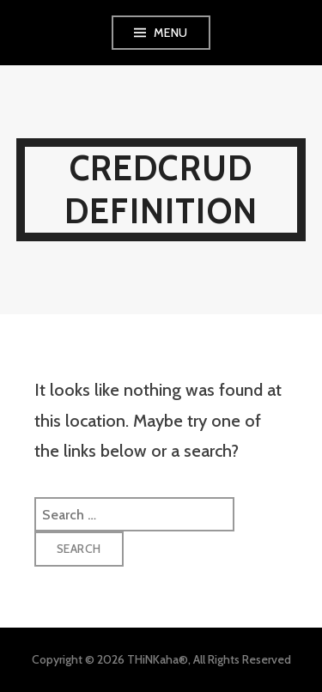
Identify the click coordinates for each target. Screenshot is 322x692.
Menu (171, 32)
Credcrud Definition (161, 189)
